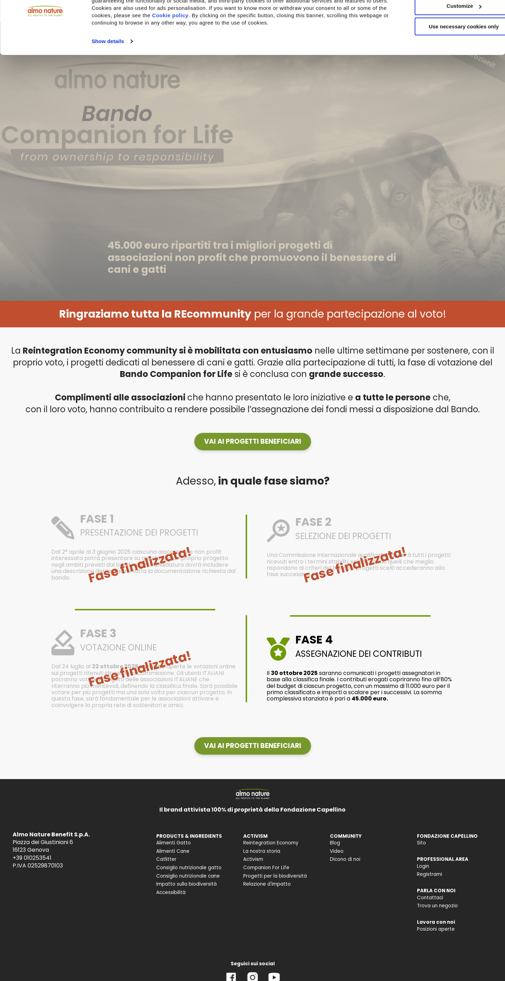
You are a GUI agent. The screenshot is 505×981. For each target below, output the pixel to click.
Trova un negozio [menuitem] (437, 905)
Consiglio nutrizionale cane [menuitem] (188, 876)
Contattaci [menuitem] (430, 897)
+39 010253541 (32, 858)
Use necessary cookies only (447, 58)
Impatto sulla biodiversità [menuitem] (186, 884)
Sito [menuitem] (421, 843)
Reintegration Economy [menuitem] (270, 843)
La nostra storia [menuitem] (261, 851)
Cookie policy (201, 47)
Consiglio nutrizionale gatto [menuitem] (189, 867)
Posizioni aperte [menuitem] (436, 929)
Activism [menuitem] (253, 859)
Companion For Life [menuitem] (266, 867)
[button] (252, 441)
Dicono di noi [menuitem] (345, 859)
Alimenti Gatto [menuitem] (173, 843)
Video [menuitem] (337, 851)
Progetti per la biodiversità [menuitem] (275, 876)
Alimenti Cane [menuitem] (172, 851)
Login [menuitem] (423, 866)
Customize (447, 38)
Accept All (447, 17)
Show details (108, 73)
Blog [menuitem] (335, 843)
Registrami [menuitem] (429, 874)
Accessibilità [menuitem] (171, 892)
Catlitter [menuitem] (166, 859)
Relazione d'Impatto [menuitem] (267, 884)
